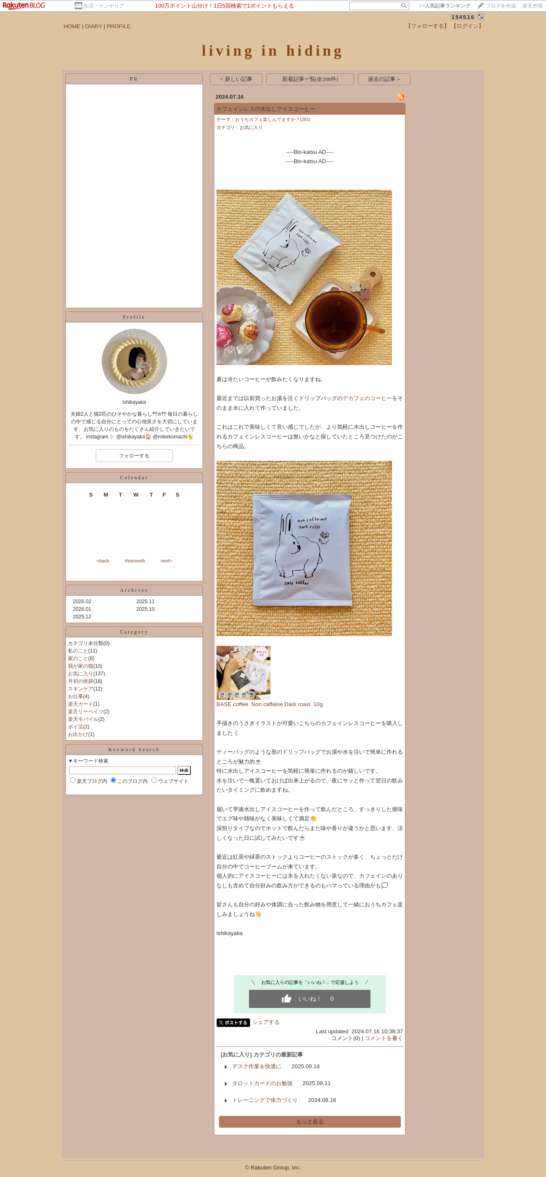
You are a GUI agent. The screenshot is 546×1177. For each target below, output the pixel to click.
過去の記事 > (384, 79)
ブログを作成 (501, 6)
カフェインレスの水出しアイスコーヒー (265, 109)
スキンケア (80, 689)
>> (444, 6)
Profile (134, 317)
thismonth (135, 560)
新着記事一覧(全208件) (310, 79)
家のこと (78, 658)
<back (103, 560)
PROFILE (119, 26)
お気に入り (80, 674)
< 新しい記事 (236, 79)
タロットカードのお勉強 (262, 1083)
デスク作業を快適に (256, 1066)
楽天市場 (532, 6)
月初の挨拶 (80, 681)
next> (166, 560)
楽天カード (80, 704)
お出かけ (78, 734)
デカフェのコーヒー (367, 398)
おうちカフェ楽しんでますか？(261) (273, 119)
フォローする (134, 456)
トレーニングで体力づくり (265, 1100)
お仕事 (75, 696)
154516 (463, 17)
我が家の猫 (80, 666)
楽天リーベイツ (85, 712)
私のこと (78, 651)
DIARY (93, 26)
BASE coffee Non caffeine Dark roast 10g (269, 704)
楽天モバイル (83, 719)
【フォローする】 (427, 26)
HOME (72, 26)
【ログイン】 (467, 26)
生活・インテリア (104, 6)
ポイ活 (75, 727)
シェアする (266, 1022)
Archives (134, 590)
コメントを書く (384, 1038)
